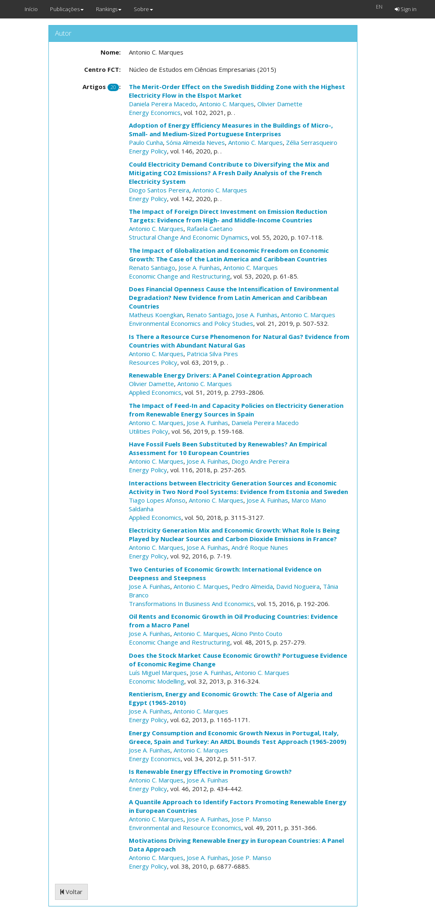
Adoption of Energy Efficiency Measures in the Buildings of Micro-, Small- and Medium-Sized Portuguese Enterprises (231, 129)
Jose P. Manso (251, 819)
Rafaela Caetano (210, 228)
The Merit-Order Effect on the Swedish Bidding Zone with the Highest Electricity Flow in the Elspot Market (237, 90)
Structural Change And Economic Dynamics (188, 237)
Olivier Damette (279, 104)
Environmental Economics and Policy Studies (191, 323)
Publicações (67, 9)
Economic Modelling (156, 681)
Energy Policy (148, 151)
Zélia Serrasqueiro (311, 142)
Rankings (108, 9)
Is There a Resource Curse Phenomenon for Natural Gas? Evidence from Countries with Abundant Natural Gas (239, 340)
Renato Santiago (152, 267)
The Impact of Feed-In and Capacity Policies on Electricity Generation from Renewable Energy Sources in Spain (236, 409)
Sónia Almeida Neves (195, 142)
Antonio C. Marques (226, 104)
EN (379, 6)
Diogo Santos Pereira (159, 190)
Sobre (143, 9)
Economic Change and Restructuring (179, 276)
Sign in (406, 9)
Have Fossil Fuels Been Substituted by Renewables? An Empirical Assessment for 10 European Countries (228, 448)
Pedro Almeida (252, 586)
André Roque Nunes (259, 547)
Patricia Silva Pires (212, 354)
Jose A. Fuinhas (199, 267)
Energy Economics (155, 112)
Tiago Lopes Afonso (157, 500)
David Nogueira (298, 586)
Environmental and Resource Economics (185, 828)
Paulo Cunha (146, 142)
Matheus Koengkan (156, 315)
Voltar (71, 892)
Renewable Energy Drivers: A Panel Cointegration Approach (220, 375)
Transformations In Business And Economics (191, 603)
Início (31, 9)
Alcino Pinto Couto (256, 633)
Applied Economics (155, 392)
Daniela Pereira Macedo (162, 104)
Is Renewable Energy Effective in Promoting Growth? (210, 771)
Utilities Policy (148, 431)
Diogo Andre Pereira (260, 461)
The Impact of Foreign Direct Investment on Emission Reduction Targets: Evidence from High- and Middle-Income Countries (228, 215)
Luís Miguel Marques (158, 672)
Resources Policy (153, 362)
